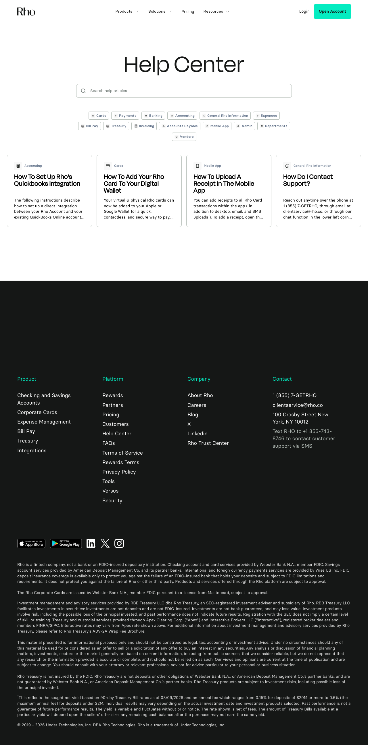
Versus (110, 491)
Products (127, 11)
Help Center (116, 433)
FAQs (108, 443)
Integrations (32, 450)
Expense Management (44, 422)
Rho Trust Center (208, 443)
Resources (216, 11)
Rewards (112, 395)
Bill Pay (26, 431)
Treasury (27, 441)
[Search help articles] (184, 91)
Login (304, 11)
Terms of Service (122, 453)
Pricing (110, 414)
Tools (108, 481)
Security (112, 500)
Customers (115, 424)
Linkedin (197, 433)
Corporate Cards (37, 412)
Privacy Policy (119, 472)
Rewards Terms (120, 462)
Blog (192, 414)
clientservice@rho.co (298, 405)
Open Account (332, 11)
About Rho (200, 395)
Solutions (160, 11)
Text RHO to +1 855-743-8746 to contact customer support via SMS (304, 438)
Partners (112, 405)
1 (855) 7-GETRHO (295, 395)
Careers (196, 405)
